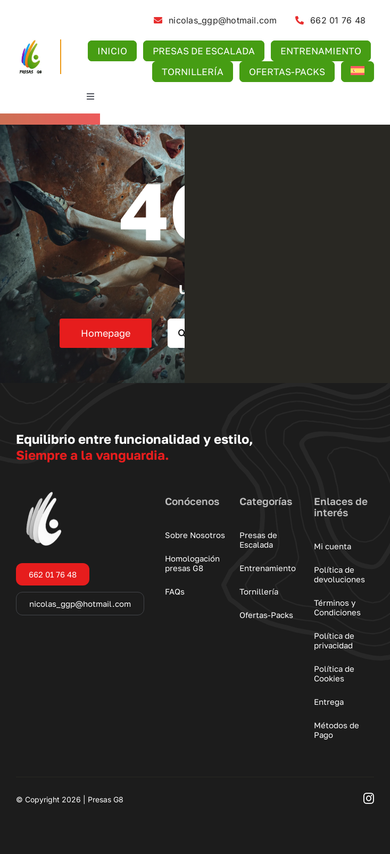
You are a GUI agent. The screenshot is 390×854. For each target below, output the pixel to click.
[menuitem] (357, 71)
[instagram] (368, 798)
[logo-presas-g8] (30, 43)
